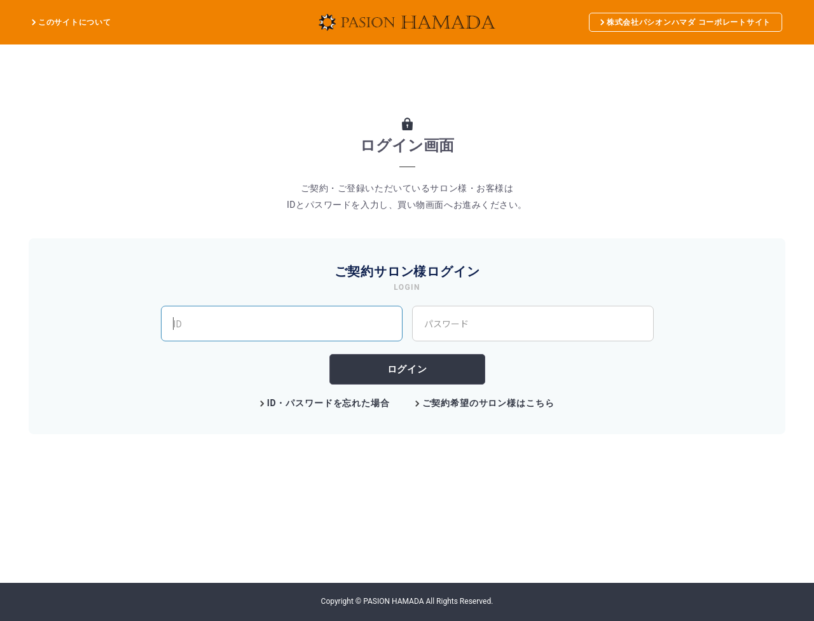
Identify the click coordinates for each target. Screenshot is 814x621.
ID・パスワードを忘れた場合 (328, 403)
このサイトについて (74, 22)
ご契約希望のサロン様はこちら (488, 403)
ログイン (407, 369)
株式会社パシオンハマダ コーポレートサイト (685, 22)
